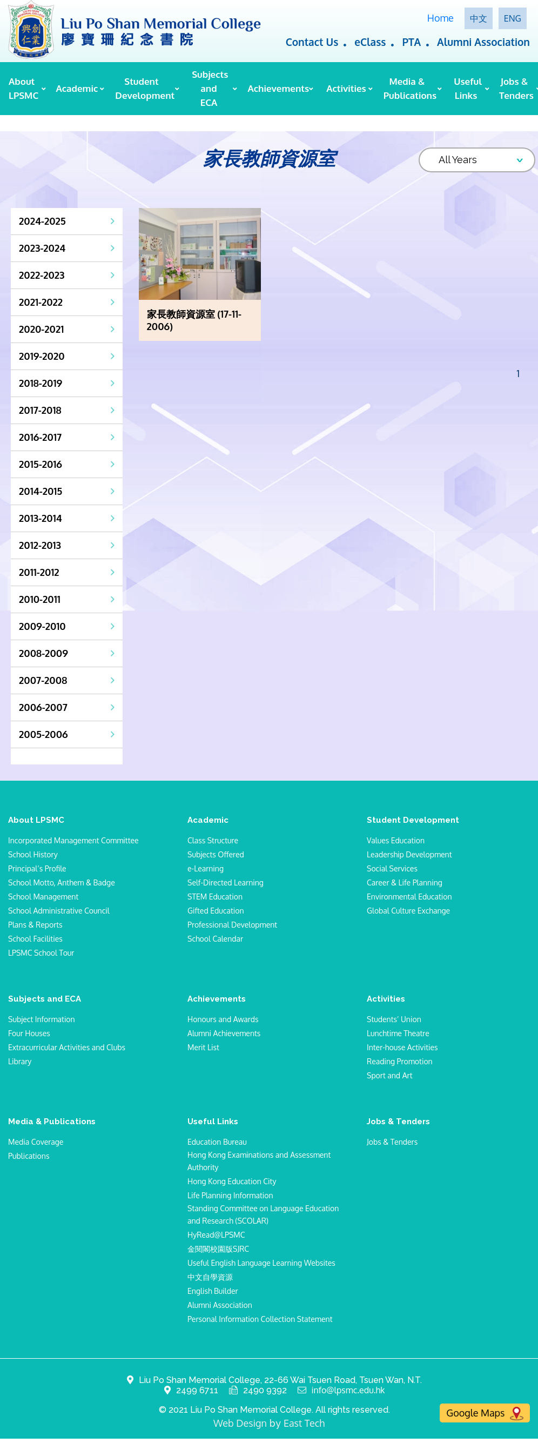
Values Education (396, 840)
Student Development (143, 88)
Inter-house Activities (402, 1047)
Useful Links (468, 88)
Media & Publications (409, 88)
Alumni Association (483, 41)
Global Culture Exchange (408, 910)
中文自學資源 (210, 1276)
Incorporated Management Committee (73, 840)
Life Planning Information (230, 1195)
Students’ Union (394, 1019)
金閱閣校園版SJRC (218, 1248)
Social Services (392, 868)
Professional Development (232, 924)
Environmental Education (409, 896)
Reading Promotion (400, 1061)
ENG (512, 18)
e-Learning (205, 868)
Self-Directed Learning (225, 882)
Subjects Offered (215, 854)
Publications (28, 1155)
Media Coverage (35, 1141)
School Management (43, 896)
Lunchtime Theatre (398, 1033)
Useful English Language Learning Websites (261, 1262)
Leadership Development (409, 854)
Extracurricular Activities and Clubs (66, 1047)
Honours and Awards (223, 1019)
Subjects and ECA (210, 88)
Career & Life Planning (404, 882)
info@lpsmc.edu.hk (348, 1390)
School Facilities (35, 938)
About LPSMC (23, 88)
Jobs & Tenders (516, 88)
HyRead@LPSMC (216, 1234)
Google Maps (484, 1413)
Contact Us (312, 41)
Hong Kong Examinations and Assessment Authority (259, 1161)
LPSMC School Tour (41, 952)
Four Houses (29, 1033)
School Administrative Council (59, 910)
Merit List (203, 1047)
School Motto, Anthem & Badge (61, 882)
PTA (411, 41)
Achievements (276, 88)
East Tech (304, 1423)
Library (19, 1061)
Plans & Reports (35, 924)
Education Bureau (217, 1141)
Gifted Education (215, 910)
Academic (76, 88)
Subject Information (41, 1019)
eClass (370, 41)
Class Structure (212, 840)
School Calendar (215, 938)
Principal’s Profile (37, 868)
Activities (346, 88)
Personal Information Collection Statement (259, 1319)
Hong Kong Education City (231, 1181)
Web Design (240, 1423)
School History (33, 854)
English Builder (212, 1290)
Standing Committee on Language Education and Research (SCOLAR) (263, 1214)
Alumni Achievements (223, 1033)
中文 (478, 18)
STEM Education (215, 896)
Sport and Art (389, 1075)
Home (440, 18)
